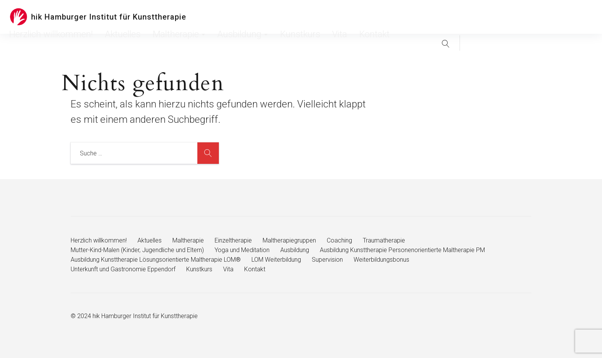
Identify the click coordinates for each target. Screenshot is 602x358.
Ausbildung (365, 17)
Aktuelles (282, 17)
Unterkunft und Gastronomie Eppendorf (123, 269)
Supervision (327, 259)
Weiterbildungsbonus (381, 259)
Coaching (339, 240)
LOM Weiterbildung (276, 259)
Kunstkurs (403, 17)
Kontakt (452, 17)
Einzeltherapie (233, 240)
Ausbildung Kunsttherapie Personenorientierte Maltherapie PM (402, 250)
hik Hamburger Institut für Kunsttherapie (108, 17)
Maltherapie (321, 17)
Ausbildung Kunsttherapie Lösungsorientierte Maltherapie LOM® (156, 259)
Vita (429, 17)
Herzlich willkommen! (236, 17)
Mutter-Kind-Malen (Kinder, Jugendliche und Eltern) (137, 250)
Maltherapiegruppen (289, 240)
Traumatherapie (384, 240)
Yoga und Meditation (242, 250)
